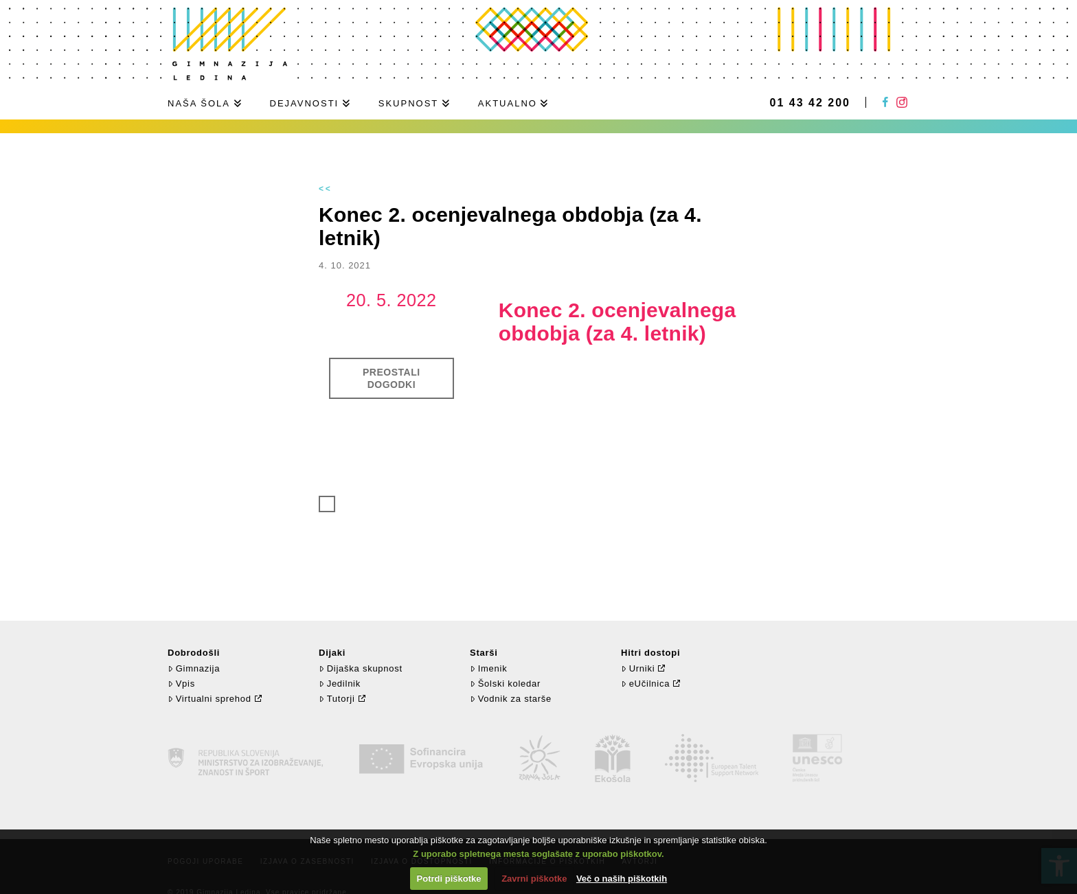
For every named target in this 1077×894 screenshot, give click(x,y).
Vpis (181, 683)
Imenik (488, 668)
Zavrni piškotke (534, 878)
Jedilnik (340, 683)
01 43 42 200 (810, 103)
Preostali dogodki (391, 378)
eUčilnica (645, 683)
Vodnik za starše (511, 699)
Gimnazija (194, 668)
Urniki (638, 668)
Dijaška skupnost (361, 668)
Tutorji (337, 699)
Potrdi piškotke (449, 878)
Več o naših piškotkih (621, 878)
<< (325, 189)
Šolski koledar (505, 683)
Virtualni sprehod (209, 699)
